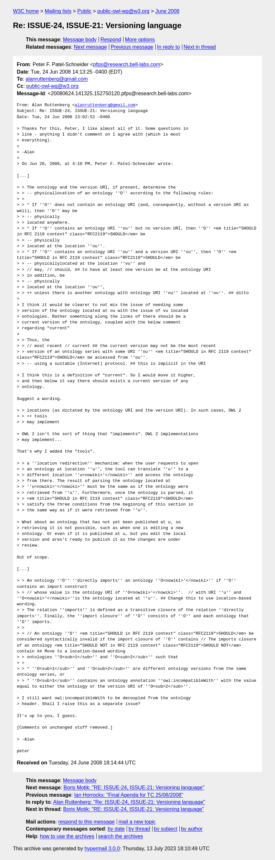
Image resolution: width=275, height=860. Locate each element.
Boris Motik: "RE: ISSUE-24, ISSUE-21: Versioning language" (134, 787)
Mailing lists (58, 11)
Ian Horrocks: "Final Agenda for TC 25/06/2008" (128, 795)
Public (84, 11)
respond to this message (86, 821)
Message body (80, 39)
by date (116, 829)
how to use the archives (67, 836)
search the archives (120, 836)
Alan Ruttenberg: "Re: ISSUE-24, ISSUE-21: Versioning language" (129, 802)
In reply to (168, 47)
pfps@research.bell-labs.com (126, 64)
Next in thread (200, 47)
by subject (165, 829)
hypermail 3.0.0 (102, 848)
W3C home (26, 11)
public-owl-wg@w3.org (123, 11)
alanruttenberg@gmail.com (57, 79)
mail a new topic (137, 821)
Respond (110, 39)
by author (192, 829)
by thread (139, 829)
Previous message (132, 47)
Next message (90, 47)
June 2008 (167, 11)
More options (140, 39)
